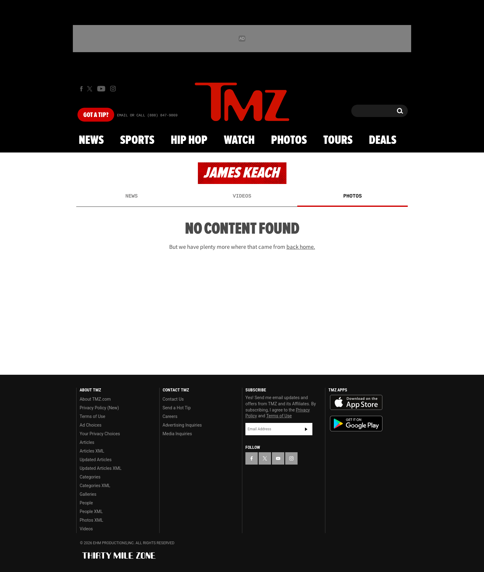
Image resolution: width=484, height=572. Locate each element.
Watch (239, 140)
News (91, 140)
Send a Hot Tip (177, 407)
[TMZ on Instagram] (113, 88)
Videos (242, 196)
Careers (170, 416)
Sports (137, 140)
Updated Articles (95, 459)
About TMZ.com (95, 399)
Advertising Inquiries (182, 425)
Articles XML (92, 451)
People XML (91, 511)
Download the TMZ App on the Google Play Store (356, 424)
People (86, 502)
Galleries (88, 494)
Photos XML (91, 520)
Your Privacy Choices (100, 433)
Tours (338, 140)
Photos (289, 140)
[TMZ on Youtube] (101, 88)
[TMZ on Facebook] (81, 88)
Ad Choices (91, 425)
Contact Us (173, 399)
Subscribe (306, 429)
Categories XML (95, 485)
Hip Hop (189, 140)
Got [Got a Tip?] (95, 115)
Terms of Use (92, 416)
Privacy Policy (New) (99, 407)
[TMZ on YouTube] (278, 458)
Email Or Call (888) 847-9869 (147, 115)
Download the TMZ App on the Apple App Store (356, 402)
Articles (87, 442)
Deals (382, 140)
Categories (90, 476)
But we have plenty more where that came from (242, 246)
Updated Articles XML (100, 468)
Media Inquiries (177, 433)
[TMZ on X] (90, 88)
